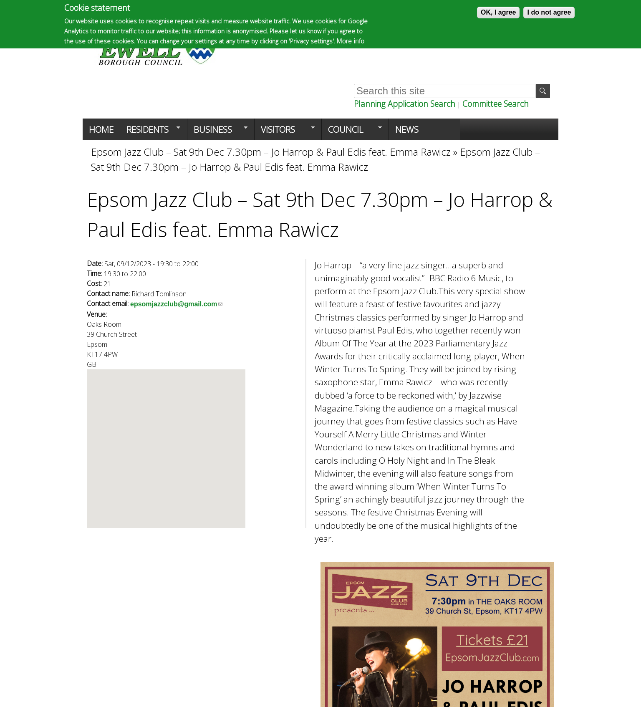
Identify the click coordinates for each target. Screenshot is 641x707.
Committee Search (495, 103)
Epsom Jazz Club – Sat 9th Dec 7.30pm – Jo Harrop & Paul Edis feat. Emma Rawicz (271, 152)
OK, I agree (498, 12)
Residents (150, 132)
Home (101, 129)
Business (217, 132)
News (407, 129)
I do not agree (549, 12)
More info (351, 41)
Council (352, 132)
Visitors (285, 132)
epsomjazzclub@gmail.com (176, 304)
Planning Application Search (404, 103)
